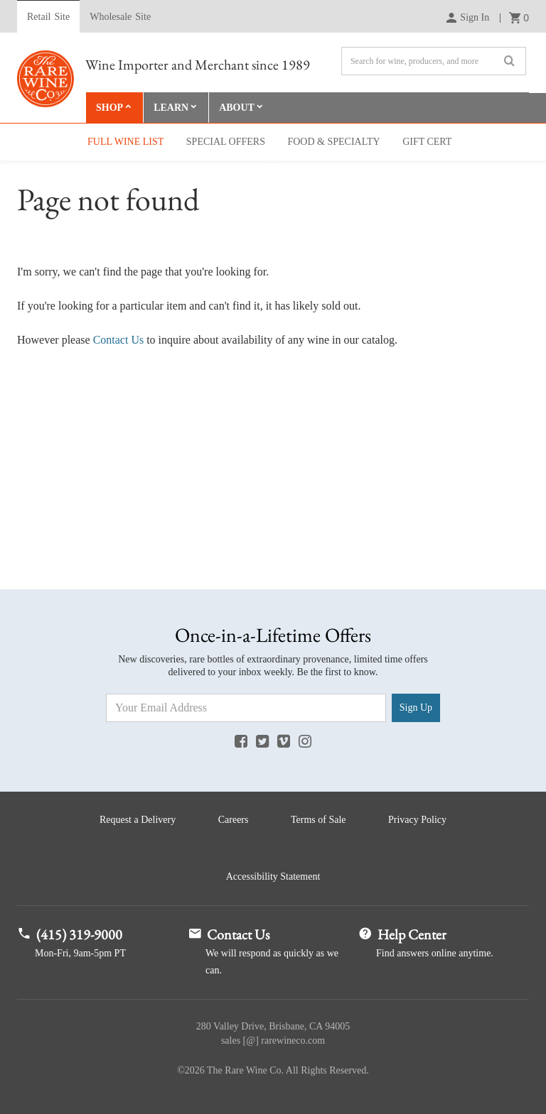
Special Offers (225, 141)
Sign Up (416, 707)
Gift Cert (426, 141)
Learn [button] (171, 107)
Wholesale (120, 17)
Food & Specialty (333, 141)
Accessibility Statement (273, 876)
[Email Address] (246, 708)
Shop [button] (109, 107)
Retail (48, 17)
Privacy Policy (417, 819)
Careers (233, 819)
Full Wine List (125, 141)
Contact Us (118, 340)
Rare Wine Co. (45, 78)
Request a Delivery (138, 819)
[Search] (433, 61)
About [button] (237, 107)
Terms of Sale (318, 819)
